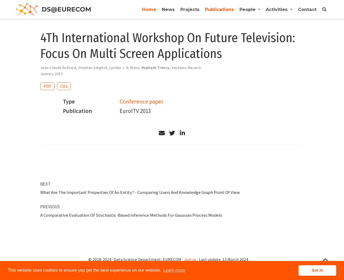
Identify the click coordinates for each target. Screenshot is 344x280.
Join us (190, 259)
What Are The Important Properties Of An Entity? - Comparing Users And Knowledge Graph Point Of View (140, 192)
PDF (48, 86)
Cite (64, 86)
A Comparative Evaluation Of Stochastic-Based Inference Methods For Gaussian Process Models (131, 215)
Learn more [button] (174, 270)
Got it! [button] (317, 270)
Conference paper (141, 101)
